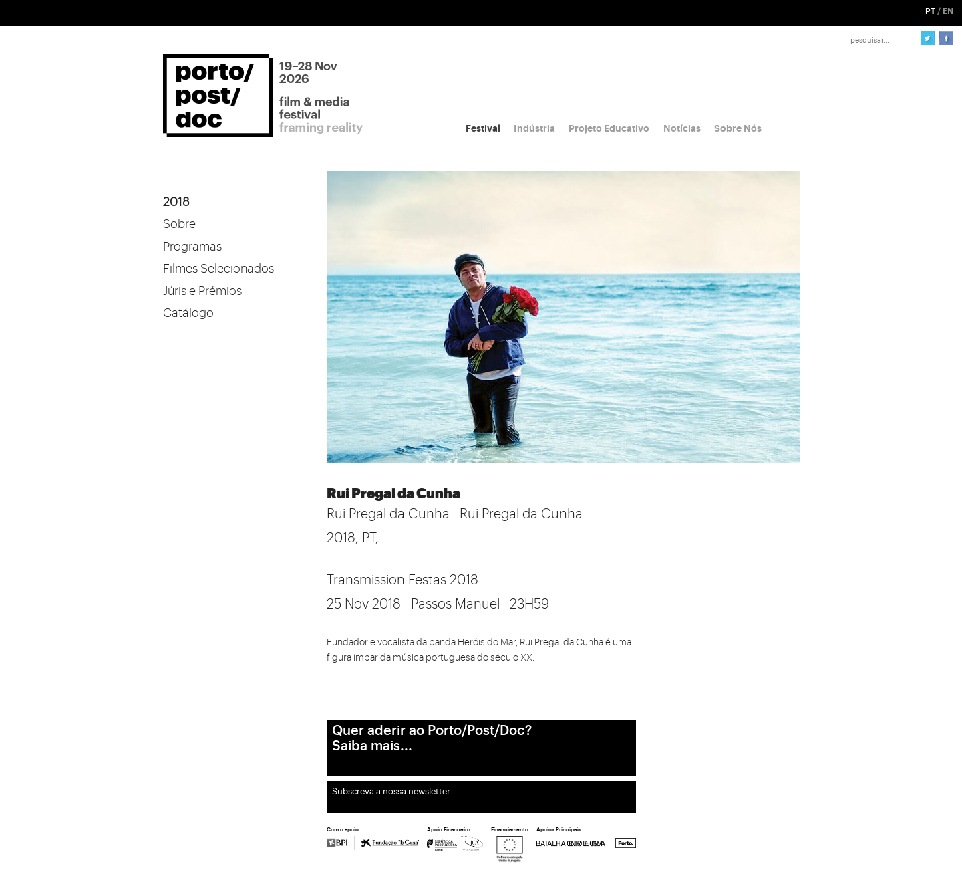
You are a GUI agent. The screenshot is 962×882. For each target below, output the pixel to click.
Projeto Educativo (609, 128)
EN (948, 11)
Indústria (534, 128)
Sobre (179, 224)
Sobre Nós (738, 128)
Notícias (682, 128)
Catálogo (188, 313)
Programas (192, 247)
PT (930, 11)
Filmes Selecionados (218, 269)
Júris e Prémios (202, 291)
